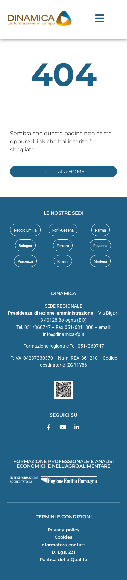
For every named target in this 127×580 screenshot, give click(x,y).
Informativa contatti (63, 544)
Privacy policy (64, 529)
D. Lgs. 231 (63, 552)
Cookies (63, 537)
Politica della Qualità (63, 559)
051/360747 (91, 346)
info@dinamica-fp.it (63, 334)
